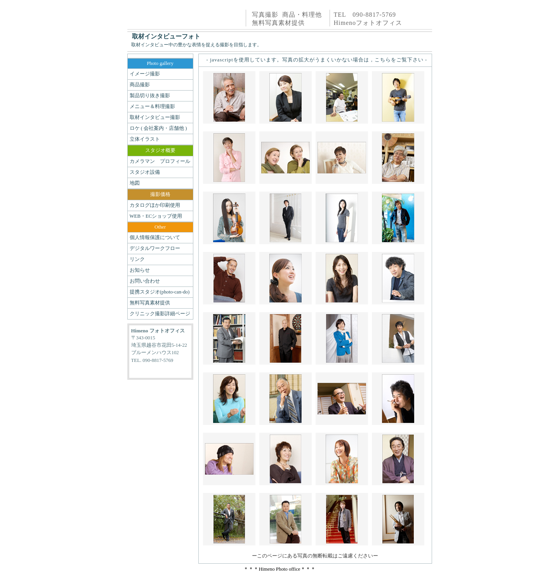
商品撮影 (140, 84)
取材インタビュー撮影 (155, 117)
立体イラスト (145, 139)
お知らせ (140, 270)
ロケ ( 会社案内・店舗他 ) (158, 128)
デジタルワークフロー (155, 248)
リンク (137, 259)
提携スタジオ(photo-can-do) (160, 292)
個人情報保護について (155, 237)
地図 (135, 183)
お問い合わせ (145, 281)
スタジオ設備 (145, 172)
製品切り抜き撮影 (150, 95)
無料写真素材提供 (150, 303)
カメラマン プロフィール (160, 161)
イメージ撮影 (145, 74)
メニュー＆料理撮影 (152, 106)
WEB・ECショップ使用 (156, 216)
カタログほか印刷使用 (155, 205)
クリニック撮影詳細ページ (160, 313)
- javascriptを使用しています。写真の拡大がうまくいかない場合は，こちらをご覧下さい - (317, 60)
